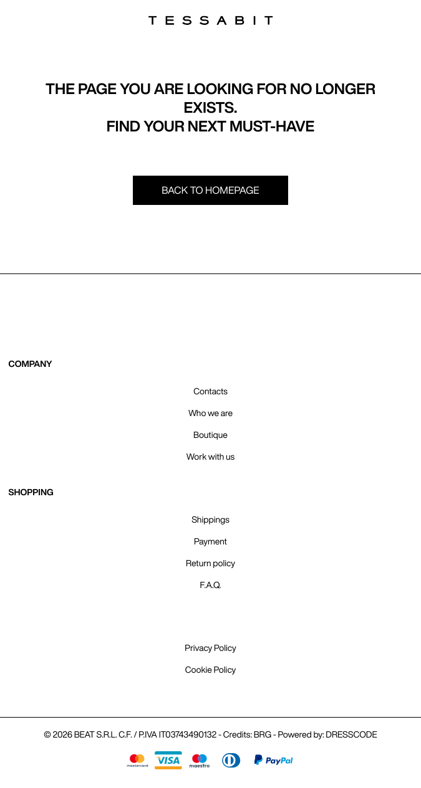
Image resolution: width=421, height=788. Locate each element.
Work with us (210, 456)
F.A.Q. (210, 585)
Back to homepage (210, 190)
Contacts (210, 391)
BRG (262, 734)
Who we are (210, 413)
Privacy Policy (210, 647)
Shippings (210, 519)
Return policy (210, 563)
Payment (210, 541)
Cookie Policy (210, 669)
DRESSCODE (351, 734)
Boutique (210, 434)
